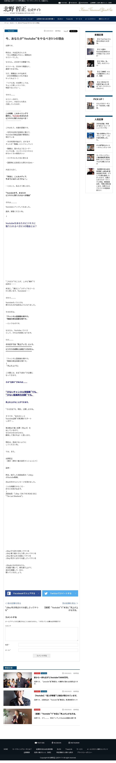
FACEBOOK (73, 3)
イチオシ (37, 676)
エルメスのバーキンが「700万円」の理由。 (103, 105)
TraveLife (69, 19)
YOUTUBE (62, 3)
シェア (66, 31)
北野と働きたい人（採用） (105, 3)
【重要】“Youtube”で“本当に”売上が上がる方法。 (55, 716)
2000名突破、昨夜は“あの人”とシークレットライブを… (103, 126)
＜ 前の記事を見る (13, 603)
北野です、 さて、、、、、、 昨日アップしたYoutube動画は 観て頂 (55, 720)
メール (8, 653)
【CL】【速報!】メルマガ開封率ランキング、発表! (103, 73)
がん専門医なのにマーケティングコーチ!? (103, 146)
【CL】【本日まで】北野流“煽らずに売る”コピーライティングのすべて (103, 85)
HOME (9, 19)
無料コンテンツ (104, 19)
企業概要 (93, 3)
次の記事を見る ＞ (70, 603)
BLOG (59, 752)
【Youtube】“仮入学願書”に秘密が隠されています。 (56, 698)
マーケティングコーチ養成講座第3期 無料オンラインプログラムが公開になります (103, 159)
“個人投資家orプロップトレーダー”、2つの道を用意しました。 (103, 136)
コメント (8, 626)
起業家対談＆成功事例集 (44, 752)
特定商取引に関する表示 (64, 755)
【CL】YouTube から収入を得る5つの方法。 (103, 41)
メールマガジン (90, 19)
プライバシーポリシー (84, 755)
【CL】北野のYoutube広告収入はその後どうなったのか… (103, 52)
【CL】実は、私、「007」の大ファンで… (102, 63)
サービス (79, 19)
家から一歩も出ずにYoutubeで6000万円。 (52, 680)
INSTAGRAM (83, 3)
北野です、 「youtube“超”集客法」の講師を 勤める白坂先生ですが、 (56, 685)
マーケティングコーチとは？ (24, 19)
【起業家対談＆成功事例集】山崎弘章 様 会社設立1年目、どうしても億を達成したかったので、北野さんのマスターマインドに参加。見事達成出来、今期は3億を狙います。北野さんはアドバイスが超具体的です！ (103, 179)
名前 (7, 647)
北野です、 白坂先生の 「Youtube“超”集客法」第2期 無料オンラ (56, 702)
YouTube (11, 31)
